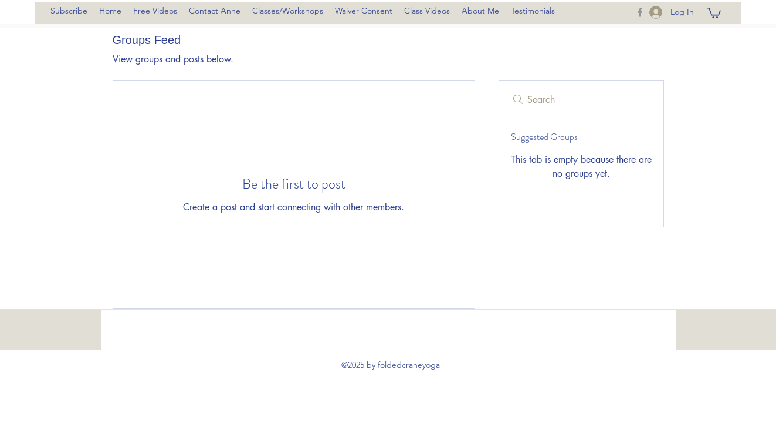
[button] (714, 12)
